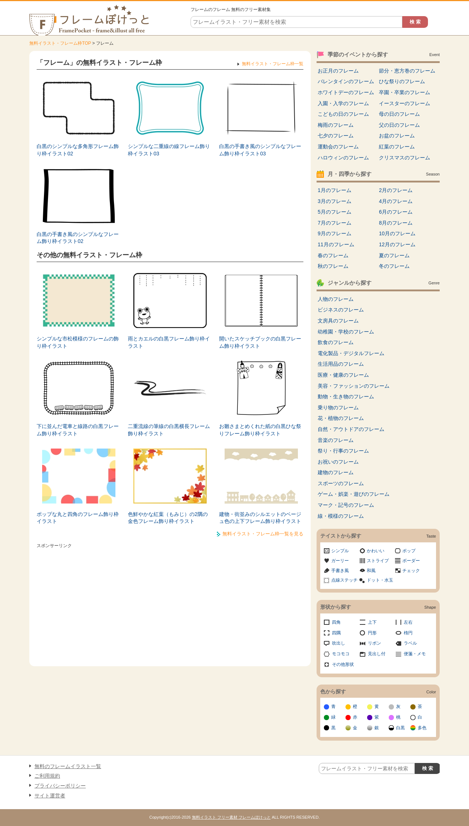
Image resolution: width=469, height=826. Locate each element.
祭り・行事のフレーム (343, 451)
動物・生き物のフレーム (346, 396)
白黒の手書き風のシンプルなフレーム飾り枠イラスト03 (260, 149)
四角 (336, 622)
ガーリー (340, 560)
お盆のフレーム (397, 136)
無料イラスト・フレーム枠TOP (60, 43)
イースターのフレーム (404, 103)
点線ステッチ (344, 580)
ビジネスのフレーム (341, 310)
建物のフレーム (336, 472)
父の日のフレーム (399, 125)
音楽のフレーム (336, 440)
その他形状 (343, 664)
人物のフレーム (336, 299)
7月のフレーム (334, 223)
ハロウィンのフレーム (343, 158)
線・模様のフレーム (341, 516)
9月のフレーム (334, 233)
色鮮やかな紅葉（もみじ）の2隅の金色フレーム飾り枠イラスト (168, 517)
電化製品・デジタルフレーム (351, 353)
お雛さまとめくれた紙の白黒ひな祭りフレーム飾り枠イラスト (260, 429)
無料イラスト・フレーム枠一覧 (272, 63)
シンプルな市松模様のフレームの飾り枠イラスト (78, 342)
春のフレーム (333, 255)
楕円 (408, 632)
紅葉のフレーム (397, 147)
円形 (372, 632)
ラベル (410, 643)
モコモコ (341, 653)
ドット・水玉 (380, 580)
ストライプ (378, 560)
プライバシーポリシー (60, 786)
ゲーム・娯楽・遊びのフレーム (353, 494)
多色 (422, 727)
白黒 (400, 727)
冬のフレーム (394, 266)
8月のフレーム (396, 223)
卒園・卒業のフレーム (404, 92)
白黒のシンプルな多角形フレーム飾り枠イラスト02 (78, 149)
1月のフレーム (334, 190)
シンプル (340, 550)
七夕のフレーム (336, 136)
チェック (411, 570)
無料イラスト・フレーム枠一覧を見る (262, 533)
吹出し (338, 643)
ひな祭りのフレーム (402, 81)
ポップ (409, 550)
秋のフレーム (333, 266)
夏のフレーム (394, 255)
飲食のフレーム (336, 342)
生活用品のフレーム (341, 364)
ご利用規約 (47, 776)
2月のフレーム (396, 190)
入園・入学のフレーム (343, 103)
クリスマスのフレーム (404, 158)
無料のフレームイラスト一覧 (67, 766)
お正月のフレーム (338, 71)
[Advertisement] (170, 602)
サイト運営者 (49, 796)
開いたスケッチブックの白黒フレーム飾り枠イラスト (260, 342)
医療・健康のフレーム (343, 375)
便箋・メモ (415, 653)
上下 (372, 622)
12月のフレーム (397, 244)
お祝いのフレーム (338, 462)
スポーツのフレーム (341, 483)
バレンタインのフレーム (346, 81)
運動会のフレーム (338, 147)
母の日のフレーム (399, 114)
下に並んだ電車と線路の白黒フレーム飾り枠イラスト (78, 429)
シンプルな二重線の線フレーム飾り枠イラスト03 (169, 149)
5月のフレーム (334, 212)
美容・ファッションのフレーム (353, 386)
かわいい (375, 550)
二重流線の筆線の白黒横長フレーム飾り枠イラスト (169, 429)
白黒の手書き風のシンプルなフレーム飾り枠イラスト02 (78, 237)
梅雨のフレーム (336, 125)
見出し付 (376, 653)
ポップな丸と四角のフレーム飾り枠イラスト (78, 517)
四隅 (336, 632)
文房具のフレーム (338, 321)
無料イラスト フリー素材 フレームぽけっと (231, 817)
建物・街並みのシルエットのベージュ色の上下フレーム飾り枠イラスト (260, 517)
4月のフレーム (396, 201)
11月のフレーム (336, 244)
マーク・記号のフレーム (346, 505)
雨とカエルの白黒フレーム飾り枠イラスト (169, 342)
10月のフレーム (397, 233)
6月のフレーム (396, 212)
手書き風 (340, 570)
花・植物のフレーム (341, 418)
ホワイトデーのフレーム (346, 92)
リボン (374, 643)
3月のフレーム (334, 201)
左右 (408, 622)
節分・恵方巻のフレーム (407, 71)
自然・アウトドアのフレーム (351, 429)
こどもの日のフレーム (343, 114)
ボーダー (411, 560)
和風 (371, 570)
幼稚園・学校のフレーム (346, 332)
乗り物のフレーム (338, 407)
